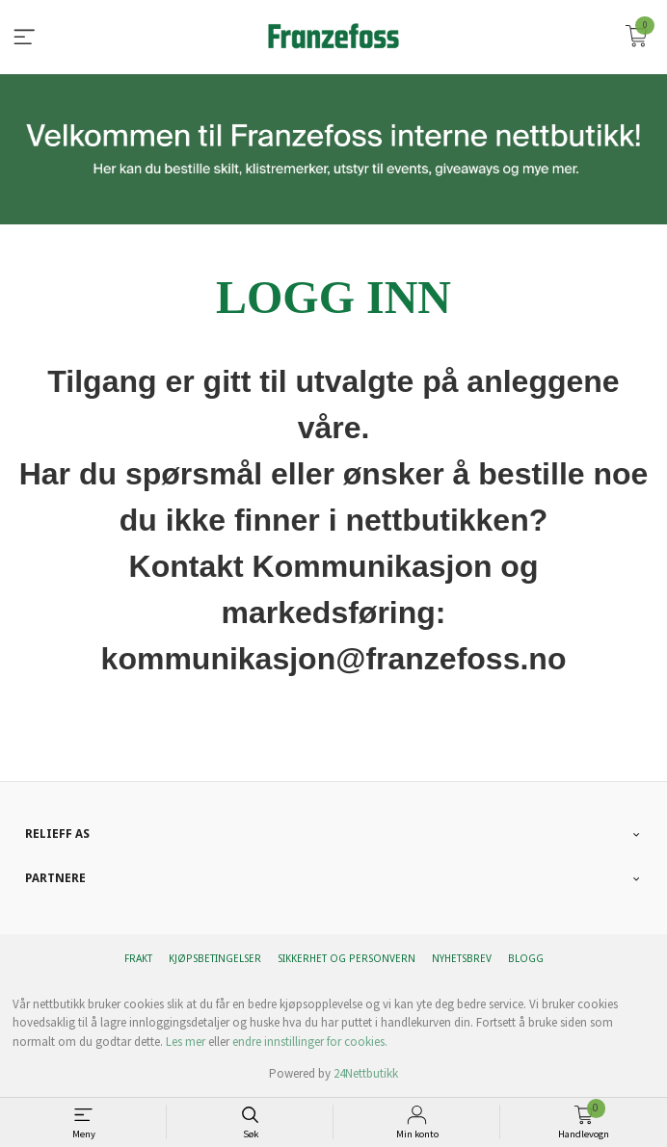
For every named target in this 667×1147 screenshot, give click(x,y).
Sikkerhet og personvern (346, 958)
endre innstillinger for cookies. (309, 1041)
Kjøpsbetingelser (215, 958)
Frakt (138, 958)
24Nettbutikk (366, 1073)
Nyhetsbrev (462, 958)
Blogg (526, 958)
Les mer (185, 1041)
